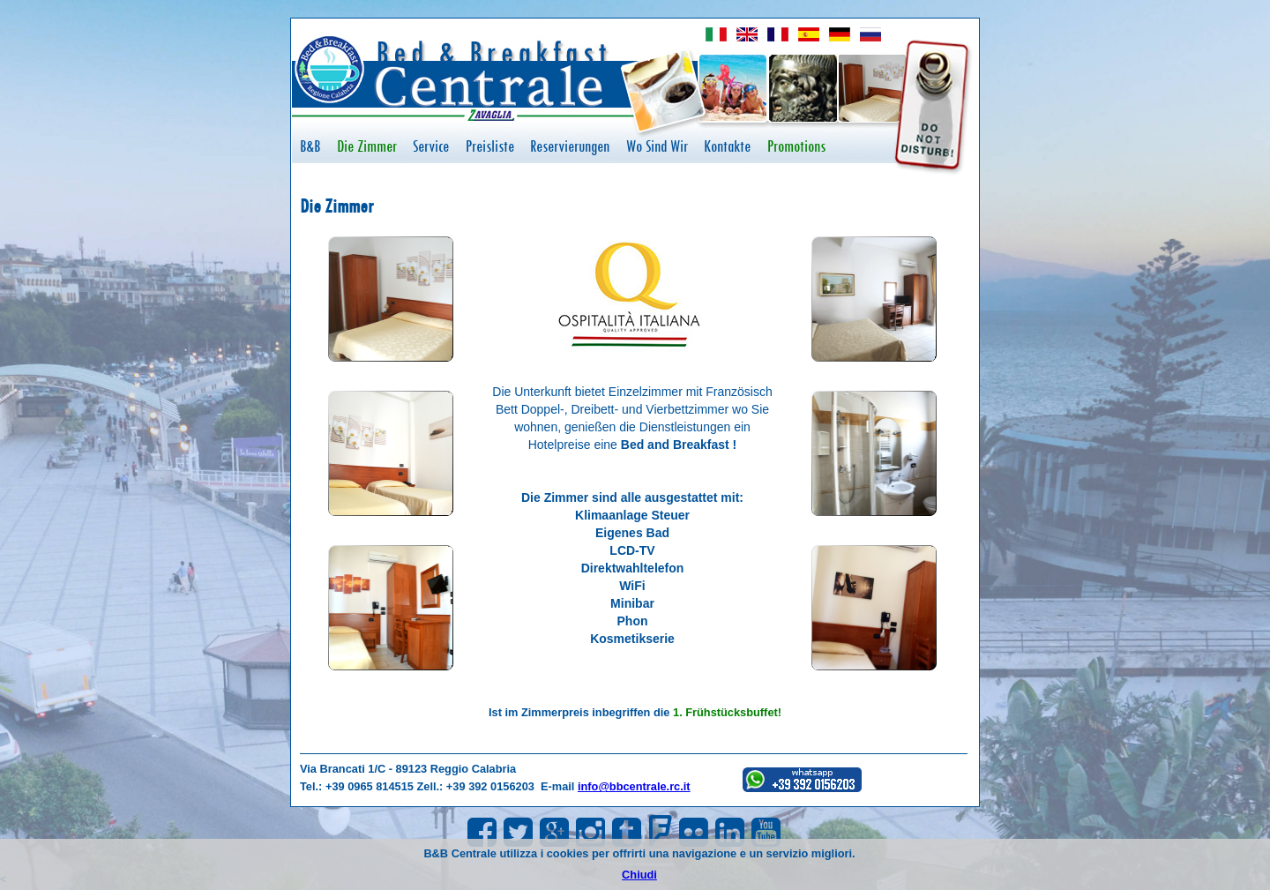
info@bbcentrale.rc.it (634, 786)
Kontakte (727, 146)
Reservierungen (569, 146)
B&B (310, 146)
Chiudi (639, 874)
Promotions (796, 146)
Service (431, 146)
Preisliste (490, 146)
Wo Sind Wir (657, 146)
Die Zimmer (367, 146)
